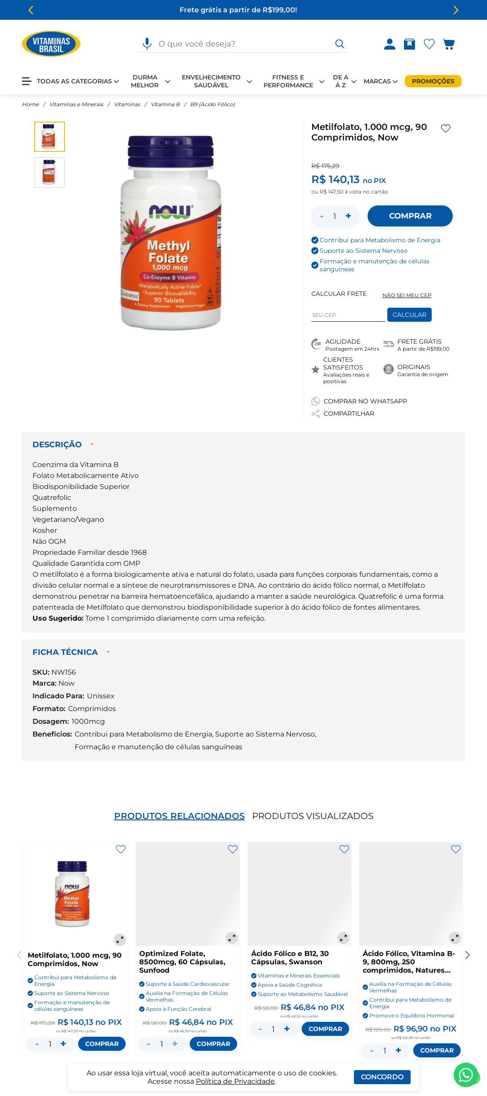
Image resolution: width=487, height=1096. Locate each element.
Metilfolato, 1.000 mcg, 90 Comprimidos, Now (75, 959)
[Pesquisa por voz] (147, 44)
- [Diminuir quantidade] (322, 215)
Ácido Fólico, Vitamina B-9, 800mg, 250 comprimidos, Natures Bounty (409, 961)
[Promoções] (433, 81)
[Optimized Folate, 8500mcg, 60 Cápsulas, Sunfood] (187, 894)
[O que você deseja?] (340, 44)
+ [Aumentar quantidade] (348, 215)
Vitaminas (127, 104)
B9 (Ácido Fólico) (212, 104)
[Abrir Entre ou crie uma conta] (389, 44)
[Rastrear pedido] (409, 44)
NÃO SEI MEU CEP (407, 295)
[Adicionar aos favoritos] (446, 129)
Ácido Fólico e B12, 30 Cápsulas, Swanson (290, 957)
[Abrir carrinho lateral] (454, 44)
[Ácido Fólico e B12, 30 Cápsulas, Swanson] (299, 894)
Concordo (382, 1077)
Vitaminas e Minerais (76, 104)
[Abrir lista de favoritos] (429, 44)
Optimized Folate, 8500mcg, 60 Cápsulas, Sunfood (182, 961)
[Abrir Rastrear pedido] (409, 44)
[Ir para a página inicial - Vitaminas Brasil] (51, 44)
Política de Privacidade (235, 1081)
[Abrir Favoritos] (429, 44)
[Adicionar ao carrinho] (410, 215)
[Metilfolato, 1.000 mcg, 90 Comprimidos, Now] (76, 895)
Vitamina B (165, 104)
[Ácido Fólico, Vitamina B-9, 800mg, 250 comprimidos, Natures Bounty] (411, 894)
